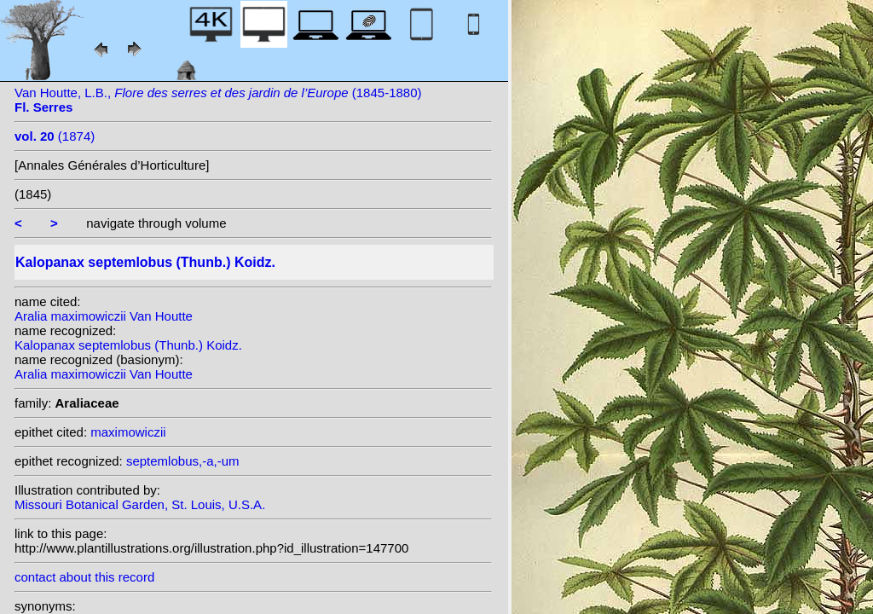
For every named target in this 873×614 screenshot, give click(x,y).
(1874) (54, 136)
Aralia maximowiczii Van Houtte (103, 316)
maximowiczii (127, 432)
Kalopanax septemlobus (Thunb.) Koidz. (128, 345)
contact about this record (84, 577)
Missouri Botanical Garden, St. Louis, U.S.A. (139, 504)
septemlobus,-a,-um (183, 461)
